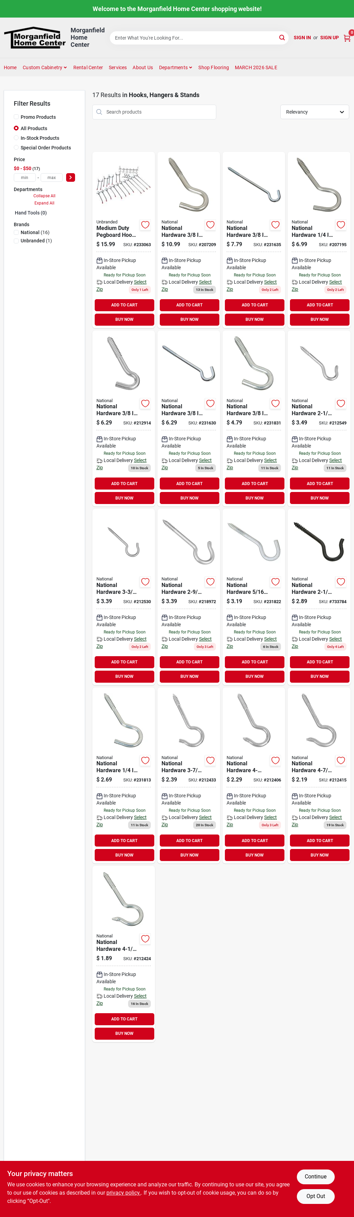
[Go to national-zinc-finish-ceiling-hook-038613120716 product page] (319, 776)
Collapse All (44, 195)
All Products (34, 128)
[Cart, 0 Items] (347, 37)
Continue (315, 1176)
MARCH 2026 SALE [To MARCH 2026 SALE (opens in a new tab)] (256, 67)
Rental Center (88, 67)
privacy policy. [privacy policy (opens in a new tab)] (123, 1192)
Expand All (44, 203)
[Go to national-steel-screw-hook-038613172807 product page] (253, 240)
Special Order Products (46, 147)
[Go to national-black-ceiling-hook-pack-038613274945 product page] (319, 597)
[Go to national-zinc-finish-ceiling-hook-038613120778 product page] (188, 776)
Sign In (302, 37)
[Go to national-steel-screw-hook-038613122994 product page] (123, 776)
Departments (173, 67)
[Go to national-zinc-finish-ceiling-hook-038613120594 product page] (253, 776)
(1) (36, 240)
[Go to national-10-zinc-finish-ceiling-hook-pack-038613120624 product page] (319, 419)
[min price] (25, 177)
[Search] (283, 37)
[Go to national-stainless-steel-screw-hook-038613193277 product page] (188, 240)
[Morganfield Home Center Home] (35, 37)
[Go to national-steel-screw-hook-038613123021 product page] (253, 419)
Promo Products (38, 117)
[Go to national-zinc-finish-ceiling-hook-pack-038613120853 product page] (188, 597)
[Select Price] (70, 177)
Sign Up (329, 37)
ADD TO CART (124, 305)
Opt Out (315, 1196)
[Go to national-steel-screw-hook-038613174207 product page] (188, 419)
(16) (35, 232)
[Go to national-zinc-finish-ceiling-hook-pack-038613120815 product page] (123, 597)
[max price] (52, 177)
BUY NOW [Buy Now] (124, 319)
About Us (143, 67)
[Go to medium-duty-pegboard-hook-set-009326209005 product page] (123, 240)
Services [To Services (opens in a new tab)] (118, 67)
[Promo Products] (16, 116)
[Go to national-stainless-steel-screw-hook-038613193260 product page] (319, 240)
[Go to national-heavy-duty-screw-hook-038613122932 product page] (123, 419)
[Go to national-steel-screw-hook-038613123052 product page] (253, 597)
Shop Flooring (213, 67)
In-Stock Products (40, 138)
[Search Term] (199, 38)
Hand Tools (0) (31, 213)
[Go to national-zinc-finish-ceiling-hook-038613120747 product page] (123, 954)
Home (10, 67)
